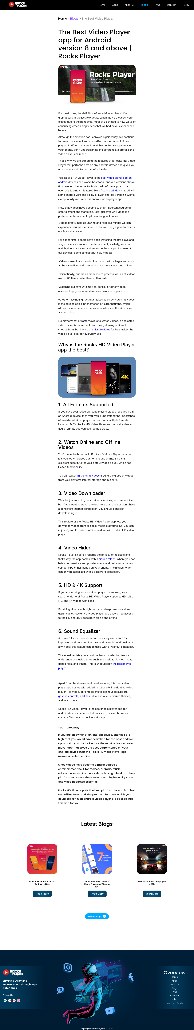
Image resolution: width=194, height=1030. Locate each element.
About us (130, 4)
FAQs (157, 4)
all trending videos (88, 475)
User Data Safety (174, 1003)
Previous (12, 869)
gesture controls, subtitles (74, 696)
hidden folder (107, 559)
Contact (171, 4)
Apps (115, 4)
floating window (111, 190)
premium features (99, 329)
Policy (186, 4)
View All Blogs (97, 916)
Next (181, 869)
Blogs (144, 4)
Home (102, 4)
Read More (42, 893)
